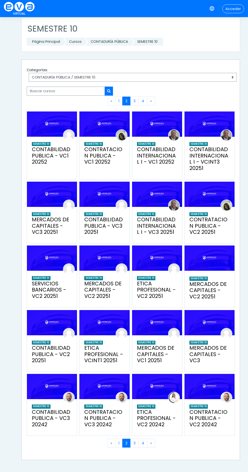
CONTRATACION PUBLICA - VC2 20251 (208, 226)
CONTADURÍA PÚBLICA (109, 41)
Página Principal (46, 41)
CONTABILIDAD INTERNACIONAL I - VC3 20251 (156, 226)
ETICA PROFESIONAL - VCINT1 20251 (103, 354)
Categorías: (37, 69)
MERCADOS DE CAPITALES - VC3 (208, 354)
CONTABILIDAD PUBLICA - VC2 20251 (51, 354)
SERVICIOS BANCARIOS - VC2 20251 (49, 290)
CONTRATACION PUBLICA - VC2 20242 (208, 418)
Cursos (75, 41)
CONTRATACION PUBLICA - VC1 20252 (103, 155)
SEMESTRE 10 (147, 41)
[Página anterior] (111, 101)
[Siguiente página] (151, 101)
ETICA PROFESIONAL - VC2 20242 (156, 418)
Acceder (233, 8)
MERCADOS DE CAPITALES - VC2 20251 (103, 290)
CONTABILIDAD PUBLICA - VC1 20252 (51, 155)
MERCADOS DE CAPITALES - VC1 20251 (155, 354)
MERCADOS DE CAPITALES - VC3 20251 (50, 226)
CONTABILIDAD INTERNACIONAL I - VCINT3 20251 (208, 159)
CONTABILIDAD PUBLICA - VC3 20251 (103, 226)
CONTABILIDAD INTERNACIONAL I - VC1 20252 (156, 155)
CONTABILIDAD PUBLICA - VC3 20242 (51, 418)
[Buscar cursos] (66, 91)
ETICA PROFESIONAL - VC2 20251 (156, 290)
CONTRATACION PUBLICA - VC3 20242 (103, 418)
